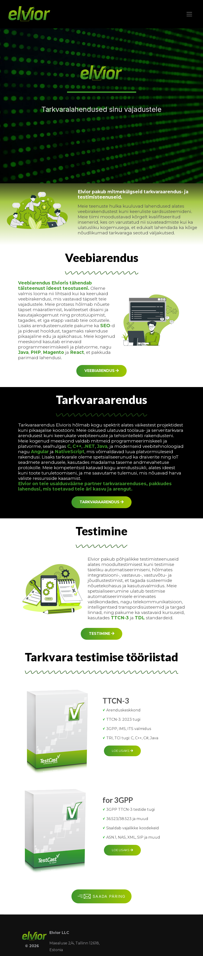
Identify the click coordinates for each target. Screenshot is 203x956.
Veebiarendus (101, 370)
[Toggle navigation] (189, 14)
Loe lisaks (122, 751)
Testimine (101, 633)
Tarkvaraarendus (102, 502)
